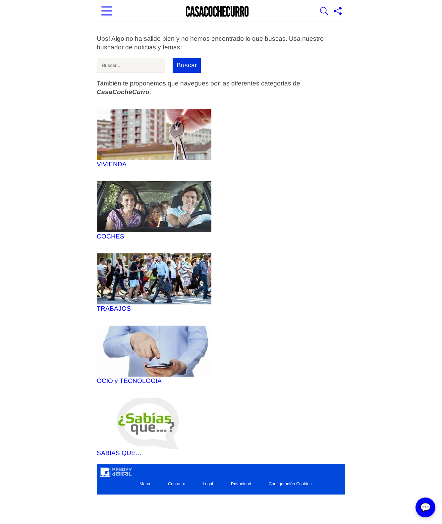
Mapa (144, 483)
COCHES (154, 210)
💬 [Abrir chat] (425, 507)
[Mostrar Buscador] (324, 12)
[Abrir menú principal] (107, 12)
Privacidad (241, 483)
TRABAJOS (154, 282)
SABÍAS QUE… (154, 427)
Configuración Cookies (290, 483)
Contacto (176, 483)
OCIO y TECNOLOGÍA (154, 355)
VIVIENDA (154, 138)
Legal (208, 483)
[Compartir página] (338, 12)
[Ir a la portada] (217, 11)
